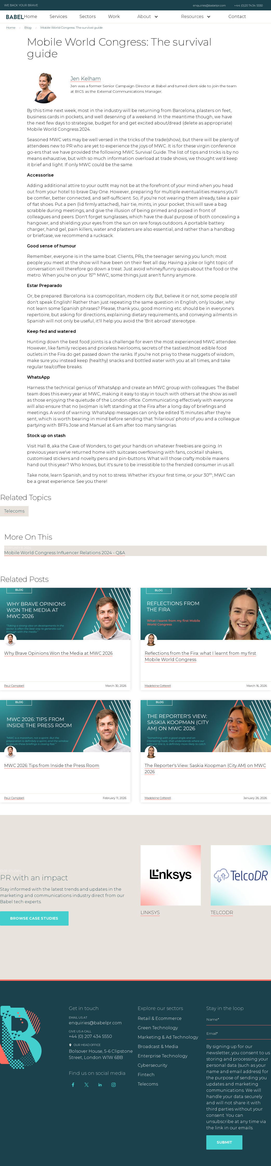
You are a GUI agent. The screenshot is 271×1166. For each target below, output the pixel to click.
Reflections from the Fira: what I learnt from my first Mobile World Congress (200, 656)
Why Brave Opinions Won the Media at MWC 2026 (58, 653)
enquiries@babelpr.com (209, 5)
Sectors (88, 16)
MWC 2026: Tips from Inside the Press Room (51, 765)
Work (114, 16)
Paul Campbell (14, 686)
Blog (27, 27)
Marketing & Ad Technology (168, 1037)
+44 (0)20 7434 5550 (248, 5)
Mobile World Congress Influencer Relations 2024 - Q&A (64, 552)
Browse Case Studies (34, 918)
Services (58, 16)
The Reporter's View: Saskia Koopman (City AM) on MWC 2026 (205, 768)
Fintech (146, 1074)
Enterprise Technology (162, 1055)
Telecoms (14, 511)
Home (30, 16)
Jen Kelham (85, 78)
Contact (237, 16)
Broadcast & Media (158, 1046)
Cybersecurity (152, 1065)
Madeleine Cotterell (158, 686)
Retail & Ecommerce (160, 1018)
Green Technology (158, 1027)
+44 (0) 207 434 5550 (90, 1036)
